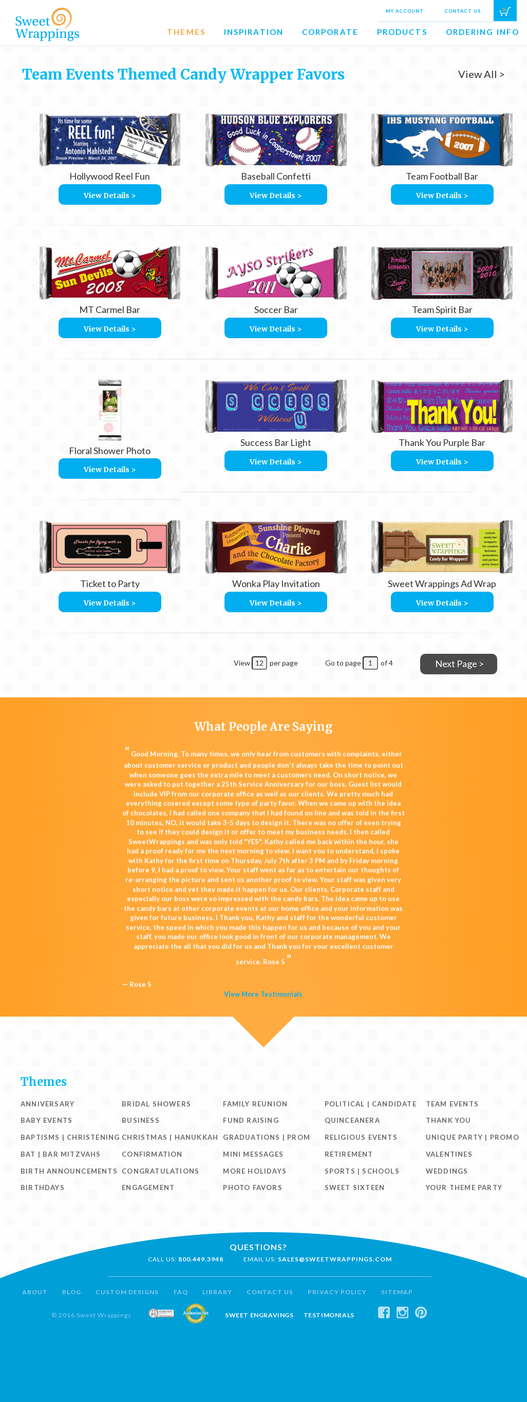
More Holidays (255, 1171)
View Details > (110, 195)
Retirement (349, 1154)
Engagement (148, 1187)
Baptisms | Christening (70, 1137)
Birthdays (43, 1187)
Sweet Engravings (259, 1315)
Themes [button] (186, 31)
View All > (481, 74)
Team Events (452, 1104)
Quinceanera (352, 1120)
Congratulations (160, 1171)
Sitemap (397, 1292)
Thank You (449, 1120)
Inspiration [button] (254, 31)
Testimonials (329, 1315)
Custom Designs (127, 1292)
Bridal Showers (156, 1104)
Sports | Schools (362, 1171)
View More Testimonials (263, 994)
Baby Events (46, 1120)
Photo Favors (252, 1187)
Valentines (449, 1154)
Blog (71, 1292)
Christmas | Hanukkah (170, 1137)
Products (402, 31)
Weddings (447, 1171)
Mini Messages (253, 1154)
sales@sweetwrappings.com (335, 1259)
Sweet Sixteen (355, 1187)
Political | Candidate (371, 1104)
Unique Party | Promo (472, 1137)
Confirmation (152, 1154)
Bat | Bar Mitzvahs (61, 1154)
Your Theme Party (464, 1187)
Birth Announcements (69, 1171)
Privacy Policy (337, 1292)
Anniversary (47, 1104)
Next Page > (459, 663)
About (35, 1292)
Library (217, 1292)
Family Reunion (255, 1104)
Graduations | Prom (266, 1137)
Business (141, 1120)
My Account (405, 11)
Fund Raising (250, 1120)
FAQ (181, 1292)
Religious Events (361, 1137)
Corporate (330, 31)
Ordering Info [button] (482, 31)
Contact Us (462, 11)
